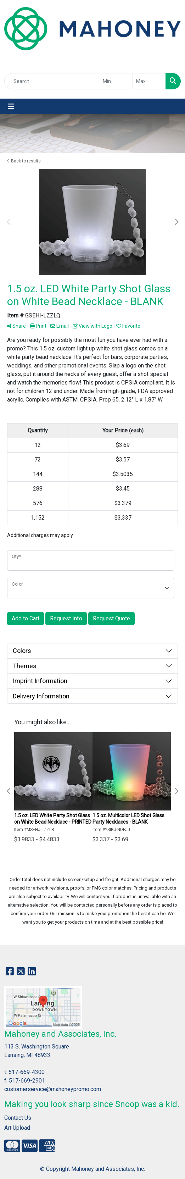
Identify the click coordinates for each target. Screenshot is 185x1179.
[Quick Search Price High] (149, 81)
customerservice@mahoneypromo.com (52, 1089)
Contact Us (17, 1117)
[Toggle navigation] (11, 106)
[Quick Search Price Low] (116, 81)
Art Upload (17, 1127)
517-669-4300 (27, 1072)
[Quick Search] (51, 81)
